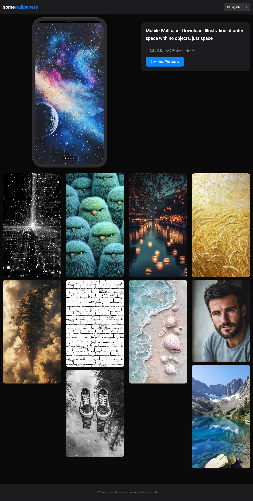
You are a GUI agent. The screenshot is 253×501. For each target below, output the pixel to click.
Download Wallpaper (164, 62)
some (20, 7)
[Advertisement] (195, 108)
